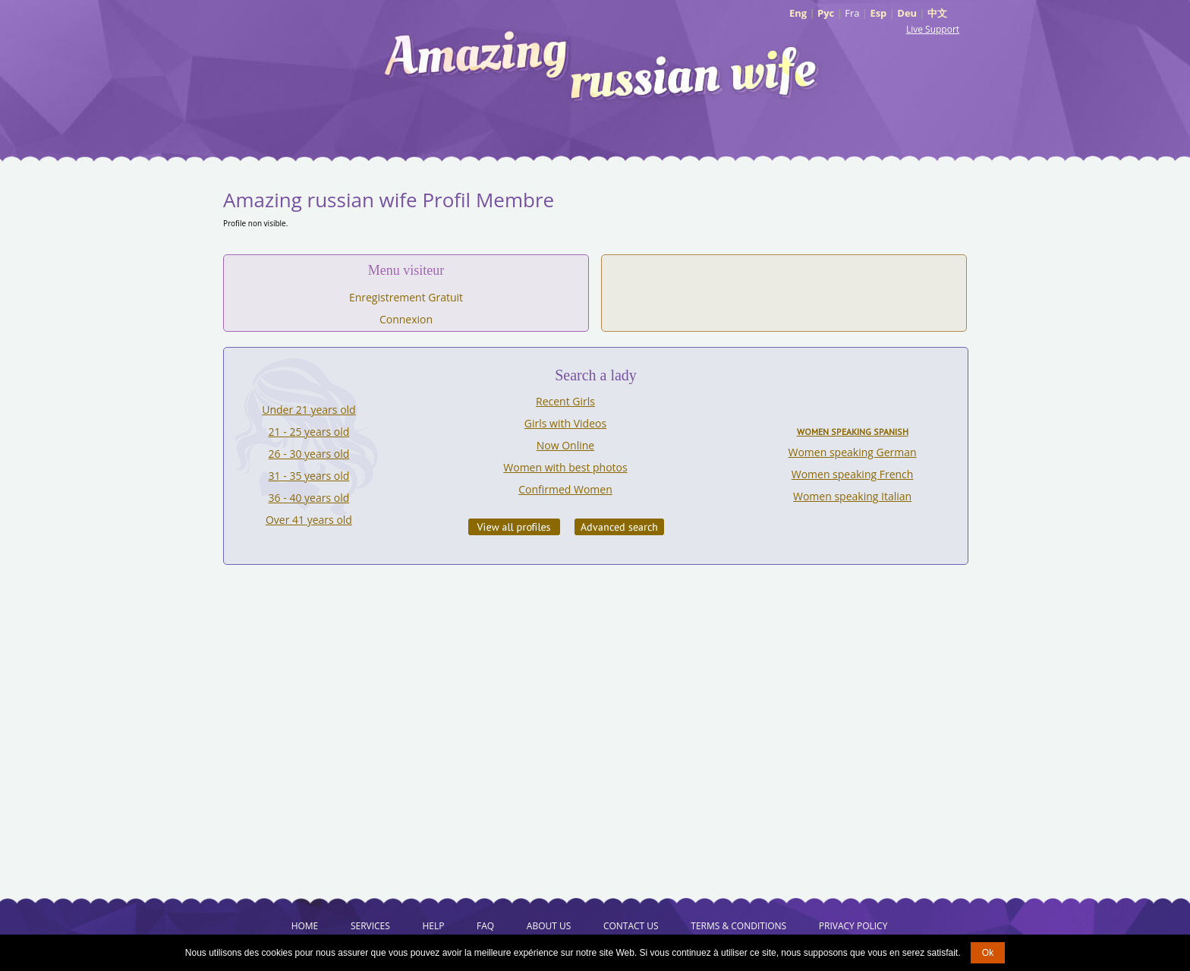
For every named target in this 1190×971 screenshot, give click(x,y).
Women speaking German (853, 452)
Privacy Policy (853, 925)
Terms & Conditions (738, 925)
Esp (878, 13)
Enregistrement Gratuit (406, 297)
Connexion (406, 319)
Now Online (565, 445)
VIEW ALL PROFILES (514, 527)
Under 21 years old (308, 409)
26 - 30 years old (309, 453)
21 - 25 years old (309, 431)
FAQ (485, 925)
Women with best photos (565, 467)
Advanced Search (619, 527)
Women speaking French (853, 474)
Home (305, 925)
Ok (987, 952)
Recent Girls (565, 401)
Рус (825, 13)
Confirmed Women (565, 489)
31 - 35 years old (309, 475)
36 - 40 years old (309, 497)
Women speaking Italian (852, 496)
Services (370, 925)
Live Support (932, 29)
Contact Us (631, 925)
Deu (907, 13)
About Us (549, 925)
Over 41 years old (309, 519)
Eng (798, 13)
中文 (937, 13)
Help (433, 925)
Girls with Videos (565, 423)
